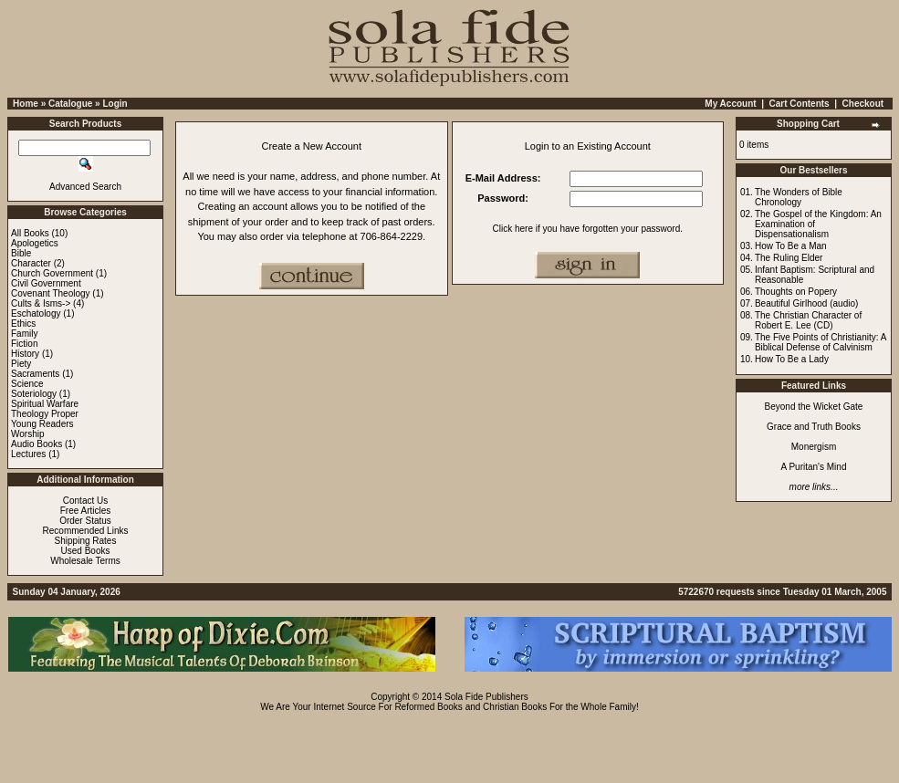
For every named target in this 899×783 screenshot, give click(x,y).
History (25, 354)
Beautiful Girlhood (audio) (806, 303)
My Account (730, 104)
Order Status (85, 521)
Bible (21, 253)
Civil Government (46, 283)
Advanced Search (85, 187)
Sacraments (35, 374)
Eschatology (35, 313)
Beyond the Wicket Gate (814, 407)
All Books (30, 233)
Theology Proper (44, 414)
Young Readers (42, 424)
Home (25, 104)
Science (27, 384)
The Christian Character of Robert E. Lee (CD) (808, 320)
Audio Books (36, 444)
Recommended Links (86, 531)
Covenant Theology (50, 293)
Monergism (813, 447)
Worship (28, 434)
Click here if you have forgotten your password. (588, 229)
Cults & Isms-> (40, 303)
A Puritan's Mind (814, 467)
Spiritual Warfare (44, 404)
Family (24, 334)
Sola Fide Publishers (486, 697)
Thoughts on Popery (796, 292)
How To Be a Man (791, 246)
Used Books (85, 551)
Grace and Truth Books (814, 427)
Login (114, 104)
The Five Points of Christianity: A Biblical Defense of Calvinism (820, 342)
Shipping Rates (86, 541)
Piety (21, 364)
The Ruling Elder (788, 258)
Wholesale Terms (85, 561)
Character (31, 263)
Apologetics (34, 243)
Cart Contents (799, 104)
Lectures (28, 454)
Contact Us (85, 501)
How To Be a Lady (792, 359)
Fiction (24, 344)
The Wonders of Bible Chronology (798, 197)
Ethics (23, 323)
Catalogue (70, 104)
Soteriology (34, 394)
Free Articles (85, 511)
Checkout (863, 104)
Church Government (52, 273)
